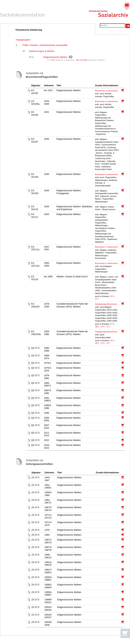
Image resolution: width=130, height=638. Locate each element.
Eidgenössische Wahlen (55, 57)
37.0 (112, 324)
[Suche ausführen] (127, 26)
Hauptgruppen (23, 39)
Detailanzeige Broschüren (106, 304)
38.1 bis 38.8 (81, 60)
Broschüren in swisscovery (106, 91)
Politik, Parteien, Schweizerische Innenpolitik (44, 45)
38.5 (97, 327)
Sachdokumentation (22, 14)
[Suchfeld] (112, 25)
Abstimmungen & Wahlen (42, 51)
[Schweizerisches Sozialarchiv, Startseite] (109, 9)
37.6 (112, 296)
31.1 (53, 60)
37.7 (97, 299)
